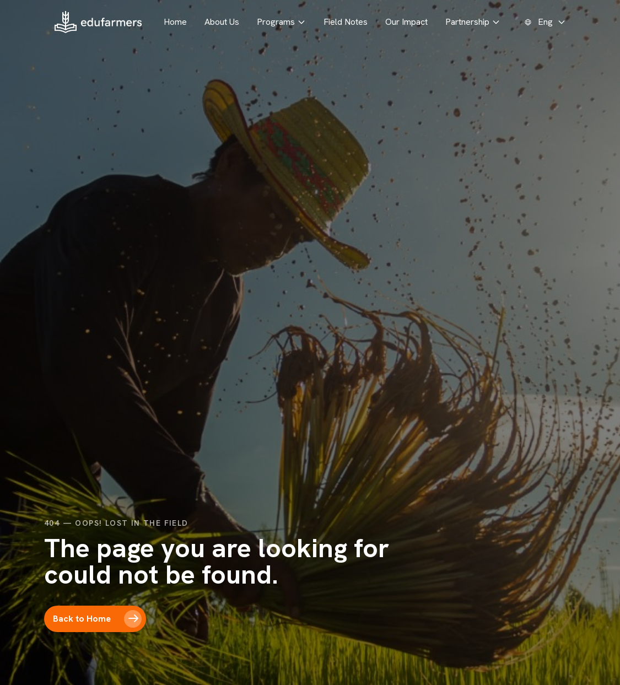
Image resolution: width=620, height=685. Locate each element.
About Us (221, 22)
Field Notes (346, 22)
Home (175, 22)
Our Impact (406, 22)
